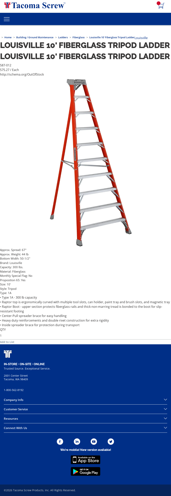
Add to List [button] (7, 342)
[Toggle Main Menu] (7, 19)
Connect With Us (15, 428)
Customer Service (16, 409)
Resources (11, 418)
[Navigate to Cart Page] (161, 6)
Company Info (13, 400)
